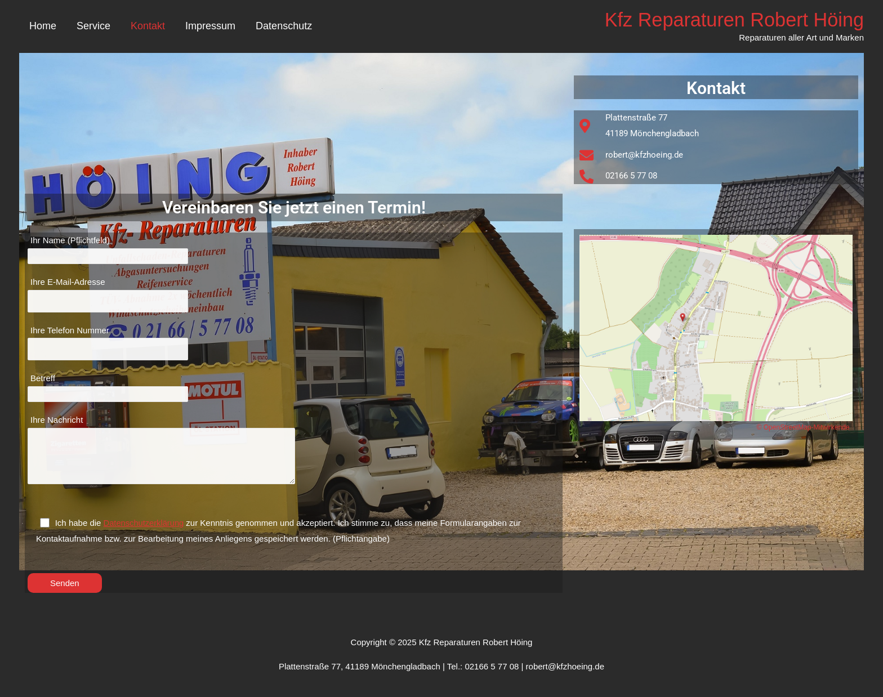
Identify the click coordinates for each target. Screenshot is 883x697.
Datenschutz (284, 26)
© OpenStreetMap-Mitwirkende (803, 428)
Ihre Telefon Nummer (295, 346)
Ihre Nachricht (295, 456)
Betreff (295, 391)
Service (93, 26)
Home (42, 26)
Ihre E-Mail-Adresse (295, 296)
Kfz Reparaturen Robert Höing (731, 20)
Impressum (210, 26)
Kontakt (148, 26)
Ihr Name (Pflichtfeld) (295, 251)
